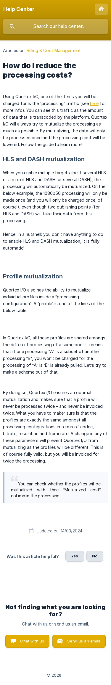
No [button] (94, 556)
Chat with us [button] (32, 641)
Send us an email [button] (83, 641)
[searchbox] (55, 26)
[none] (18, 9)
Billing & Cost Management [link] (54, 50)
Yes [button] (74, 556)
